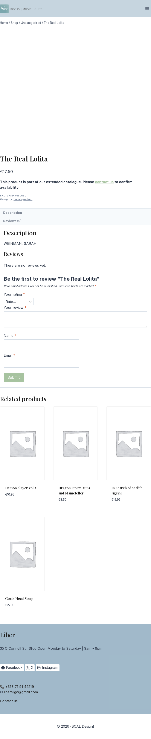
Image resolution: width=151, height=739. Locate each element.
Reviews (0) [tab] (12, 221)
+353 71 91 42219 (19, 686)
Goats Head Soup (19, 598)
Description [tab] (12, 212)
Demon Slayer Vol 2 (21, 488)
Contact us (9, 701)
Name (10, 335)
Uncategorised (23, 199)
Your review (15, 307)
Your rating (14, 294)
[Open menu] (147, 8)
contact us (104, 182)
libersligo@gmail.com (21, 692)
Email (9, 355)
